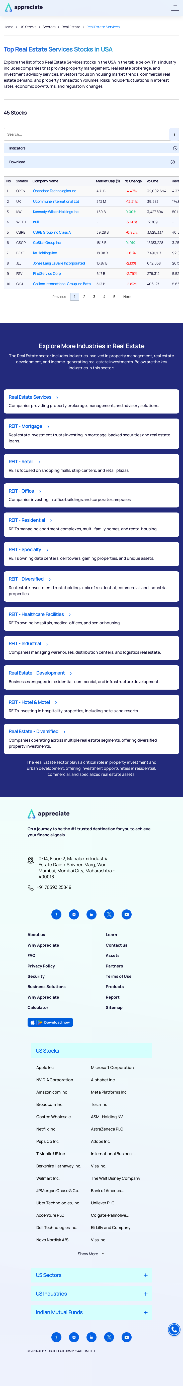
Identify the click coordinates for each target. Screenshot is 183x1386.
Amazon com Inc (51, 1092)
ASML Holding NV (107, 1116)
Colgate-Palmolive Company (108, 1215)
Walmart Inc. (48, 1178)
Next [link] (127, 296)
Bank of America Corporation (106, 1191)
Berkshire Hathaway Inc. (58, 1166)
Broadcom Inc (49, 1104)
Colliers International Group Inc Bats (61, 283)
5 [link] (114, 296)
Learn (111, 934)
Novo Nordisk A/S (52, 1240)
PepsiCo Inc (47, 1141)
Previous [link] (59, 296)
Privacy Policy (41, 966)
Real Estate (71, 26)
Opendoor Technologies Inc (54, 190)
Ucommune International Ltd (56, 201)
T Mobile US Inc (50, 1153)
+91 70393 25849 (54, 887)
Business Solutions (47, 986)
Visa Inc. (98, 1166)
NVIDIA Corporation (54, 1080)
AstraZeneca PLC (107, 1129)
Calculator (38, 1007)
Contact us (116, 945)
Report (113, 997)
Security (36, 976)
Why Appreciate (43, 945)
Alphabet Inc (103, 1080)
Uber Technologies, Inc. (58, 1203)
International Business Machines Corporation (112, 1154)
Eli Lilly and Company (111, 1227)
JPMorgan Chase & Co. (57, 1190)
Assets (113, 955)
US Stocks (28, 26)
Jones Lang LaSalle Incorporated (59, 263)
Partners (114, 966)
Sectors (49, 26)
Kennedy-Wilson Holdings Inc (55, 211)
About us (36, 934)
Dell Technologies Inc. (56, 1227)
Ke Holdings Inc (45, 252)
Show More (88, 1254)
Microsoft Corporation (112, 1067)
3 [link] (94, 296)
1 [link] (74, 296)
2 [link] (84, 296)
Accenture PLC (50, 1215)
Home (8, 26)
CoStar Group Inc (47, 242)
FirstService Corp (47, 273)
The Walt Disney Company (115, 1178)
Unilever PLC (103, 1203)
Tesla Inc (99, 1104)
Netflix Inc (45, 1129)
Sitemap (114, 1007)
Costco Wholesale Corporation (53, 1117)
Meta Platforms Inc (109, 1092)
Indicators (17, 148)
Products (115, 986)
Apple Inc (45, 1067)
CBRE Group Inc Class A (52, 232)
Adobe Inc (100, 1141)
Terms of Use (119, 976)
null (36, 222)
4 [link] (104, 296)
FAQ (31, 955)
